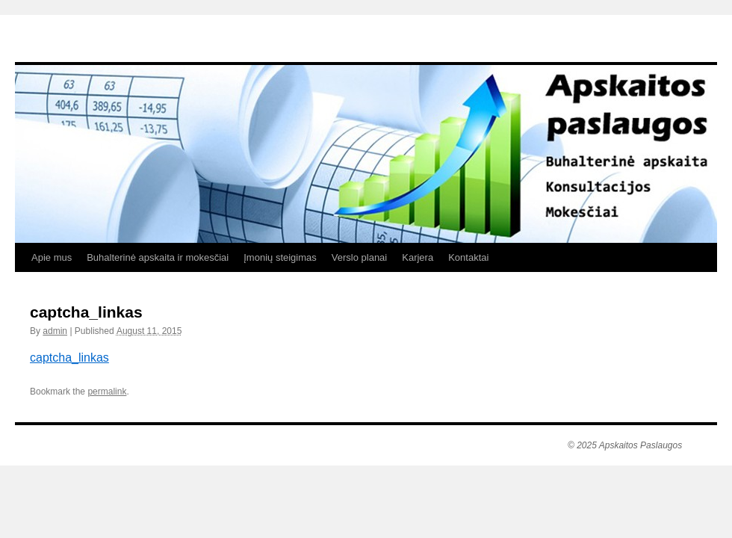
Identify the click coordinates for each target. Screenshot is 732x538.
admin (55, 331)
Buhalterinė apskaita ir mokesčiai (158, 257)
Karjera (417, 257)
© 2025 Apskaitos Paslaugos (625, 445)
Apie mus (51, 257)
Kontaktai (468, 257)
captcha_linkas (69, 357)
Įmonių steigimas (280, 257)
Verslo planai (359, 257)
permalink (106, 391)
